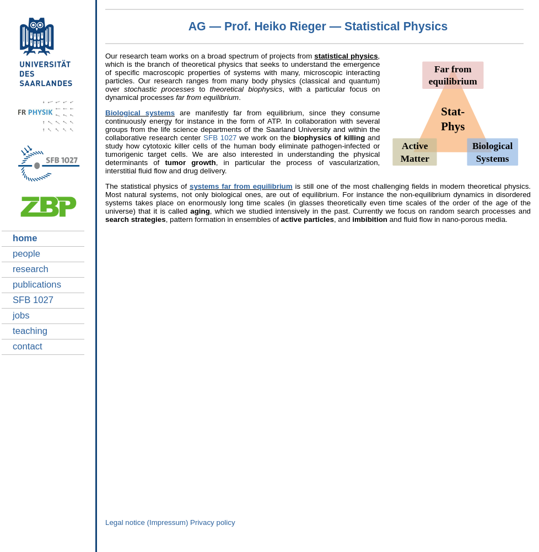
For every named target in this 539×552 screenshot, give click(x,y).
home (25, 238)
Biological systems (140, 113)
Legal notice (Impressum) (146, 522)
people (26, 253)
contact (27, 346)
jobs (21, 315)
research (30, 269)
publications (37, 284)
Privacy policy (212, 522)
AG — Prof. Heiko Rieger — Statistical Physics (318, 26)
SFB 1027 (33, 300)
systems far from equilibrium (241, 186)
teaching (30, 331)
